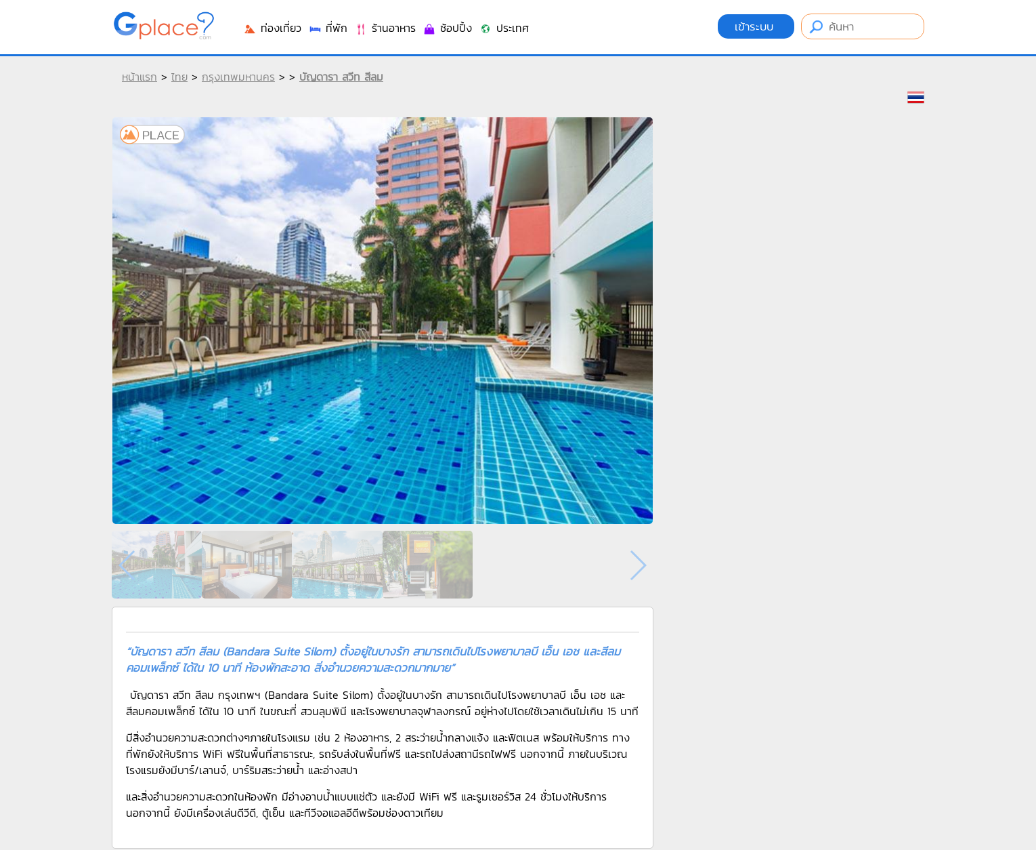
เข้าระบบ (756, 26)
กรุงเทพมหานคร (238, 76)
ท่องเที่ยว (272, 28)
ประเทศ (504, 28)
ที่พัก (327, 28)
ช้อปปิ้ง (447, 28)
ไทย (179, 76)
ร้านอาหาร (385, 28)
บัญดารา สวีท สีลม (341, 76)
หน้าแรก (139, 76)
